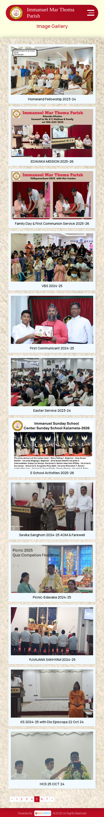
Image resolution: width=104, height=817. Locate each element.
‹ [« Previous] (12, 799)
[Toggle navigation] (91, 13)
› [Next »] (52, 799)
